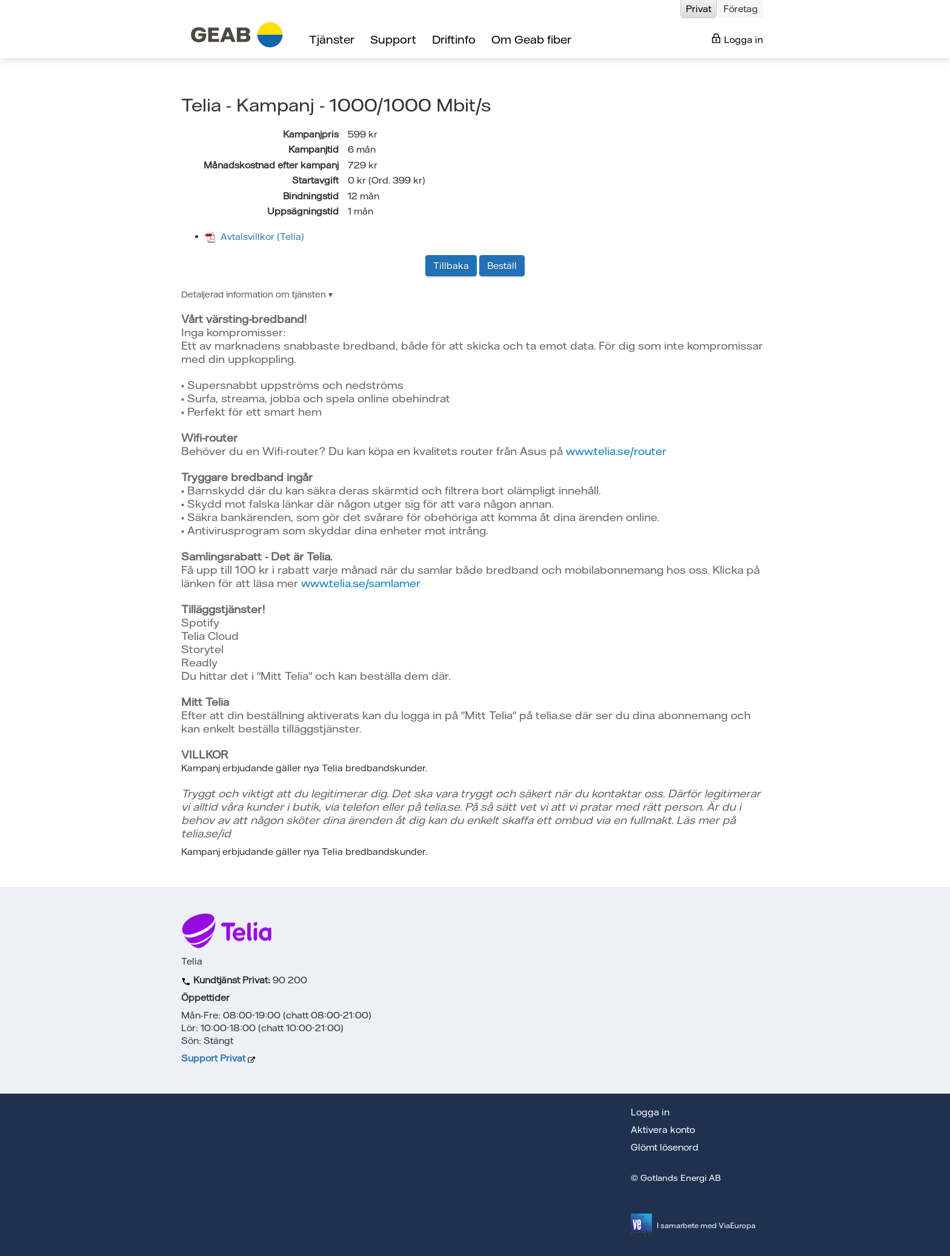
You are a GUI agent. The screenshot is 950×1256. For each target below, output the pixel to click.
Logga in (737, 39)
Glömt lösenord (665, 1147)
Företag (740, 9)
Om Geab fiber (531, 39)
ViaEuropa (737, 1225)
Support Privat (213, 1058)
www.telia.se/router (616, 451)
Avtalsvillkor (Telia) (254, 236)
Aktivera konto (663, 1129)
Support (393, 39)
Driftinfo (454, 39)
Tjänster (331, 39)
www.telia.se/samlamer (360, 583)
